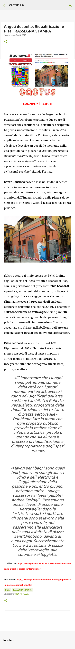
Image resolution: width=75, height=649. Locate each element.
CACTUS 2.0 (16, 5)
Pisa (7, 590)
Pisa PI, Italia (21, 594)
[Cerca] (70, 5)
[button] (6, 42)
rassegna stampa (22, 590)
